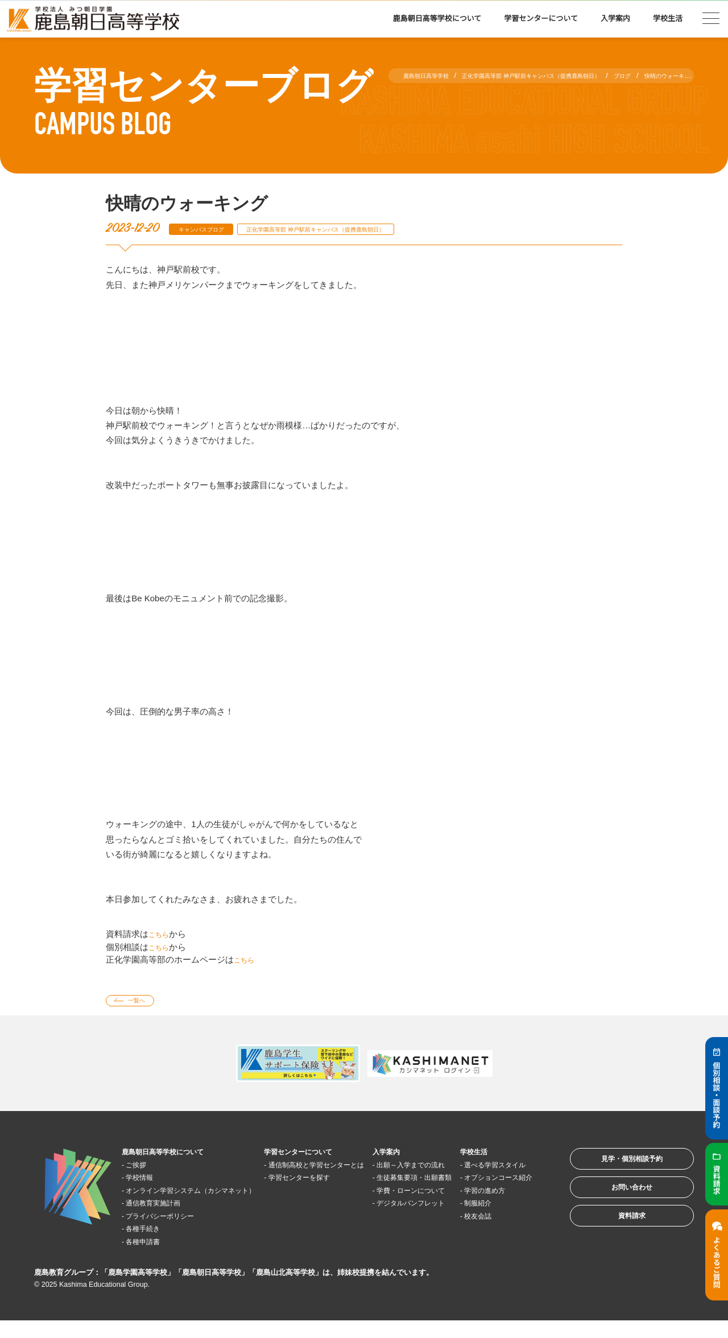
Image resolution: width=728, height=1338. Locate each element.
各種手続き (151, 1245)
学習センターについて (541, 18)
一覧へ (144, 1002)
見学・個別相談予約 (616, 1167)
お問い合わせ (616, 1203)
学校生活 (667, 18)
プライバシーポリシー (173, 1233)
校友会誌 (488, 1245)
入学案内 (615, 18)
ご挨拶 (143, 1169)
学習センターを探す (312, 1194)
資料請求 (616, 1238)
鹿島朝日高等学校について (437, 18)
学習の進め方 (497, 1220)
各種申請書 (151, 1258)
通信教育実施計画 (164, 1220)
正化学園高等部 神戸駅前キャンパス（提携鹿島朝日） (357, 229)
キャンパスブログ (209, 229)
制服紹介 (488, 1233)
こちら (161, 934)
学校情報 (147, 1182)
